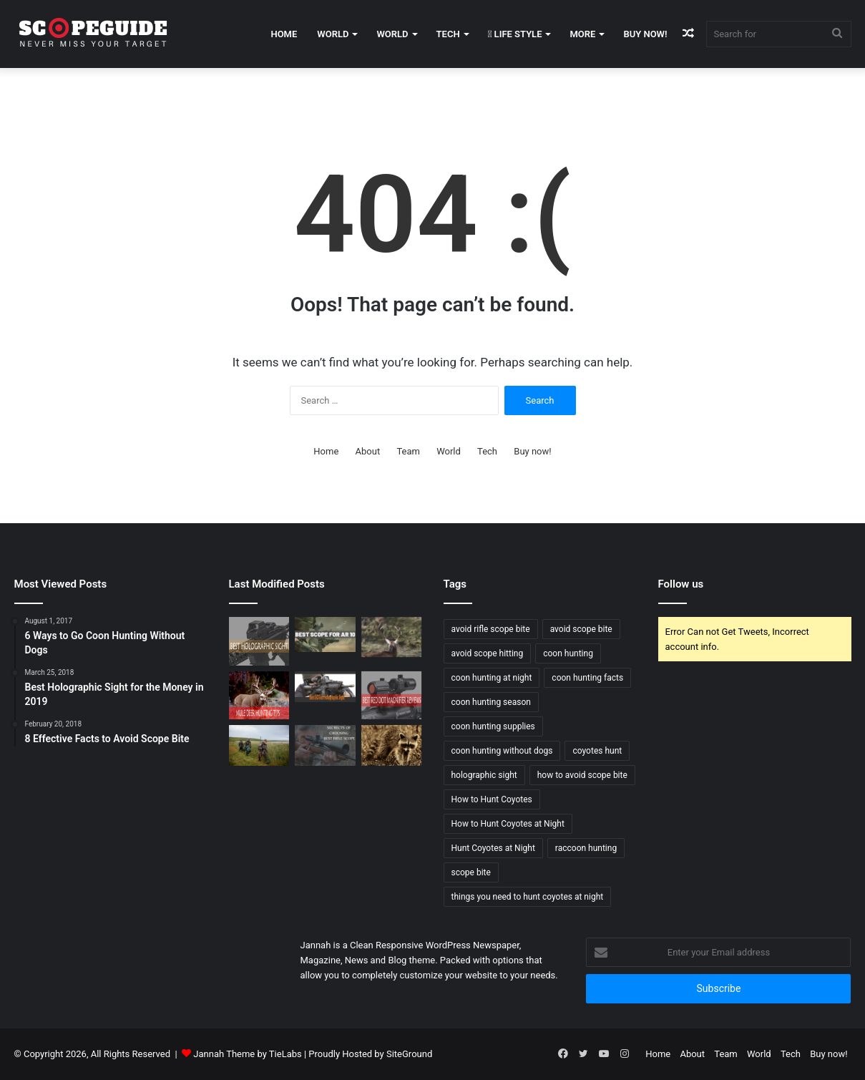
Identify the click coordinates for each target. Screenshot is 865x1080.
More (582, 34)
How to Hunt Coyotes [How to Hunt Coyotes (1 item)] (491, 799)
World (332, 34)
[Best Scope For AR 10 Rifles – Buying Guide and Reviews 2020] (325, 634)
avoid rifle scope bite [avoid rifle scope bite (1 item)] (490, 629)
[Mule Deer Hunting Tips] (259, 695)
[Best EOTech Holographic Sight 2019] (325, 686)
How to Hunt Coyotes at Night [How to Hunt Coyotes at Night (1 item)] (508, 824)
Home (283, 34)
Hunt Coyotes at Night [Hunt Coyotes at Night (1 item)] (493, 848)
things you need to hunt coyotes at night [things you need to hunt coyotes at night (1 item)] (527, 897)
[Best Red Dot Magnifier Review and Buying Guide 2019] (391, 695)
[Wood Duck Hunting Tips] (259, 745)
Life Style (515, 34)
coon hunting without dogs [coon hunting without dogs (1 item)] (502, 751)
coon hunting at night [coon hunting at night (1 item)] (491, 678)
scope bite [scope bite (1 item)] (471, 872)
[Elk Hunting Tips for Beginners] (391, 637)
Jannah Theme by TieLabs (247, 1054)
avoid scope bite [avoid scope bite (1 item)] (581, 629)
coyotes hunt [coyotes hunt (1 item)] (597, 751)
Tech (448, 34)
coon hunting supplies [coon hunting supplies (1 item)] (493, 726)
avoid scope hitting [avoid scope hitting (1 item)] (487, 653)
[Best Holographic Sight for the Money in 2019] (259, 641)
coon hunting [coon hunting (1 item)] (568, 653)
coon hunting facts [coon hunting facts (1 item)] (587, 678)
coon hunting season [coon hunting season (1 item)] (491, 702)
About (368, 451)
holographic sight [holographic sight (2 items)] (484, 775)
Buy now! (645, 34)
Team (408, 451)
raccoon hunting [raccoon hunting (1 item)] (586, 848)
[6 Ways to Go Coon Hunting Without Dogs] (391, 745)
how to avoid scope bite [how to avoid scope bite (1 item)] (582, 775)
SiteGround (409, 1054)
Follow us (681, 584)
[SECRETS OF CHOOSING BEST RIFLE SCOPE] (325, 745)
